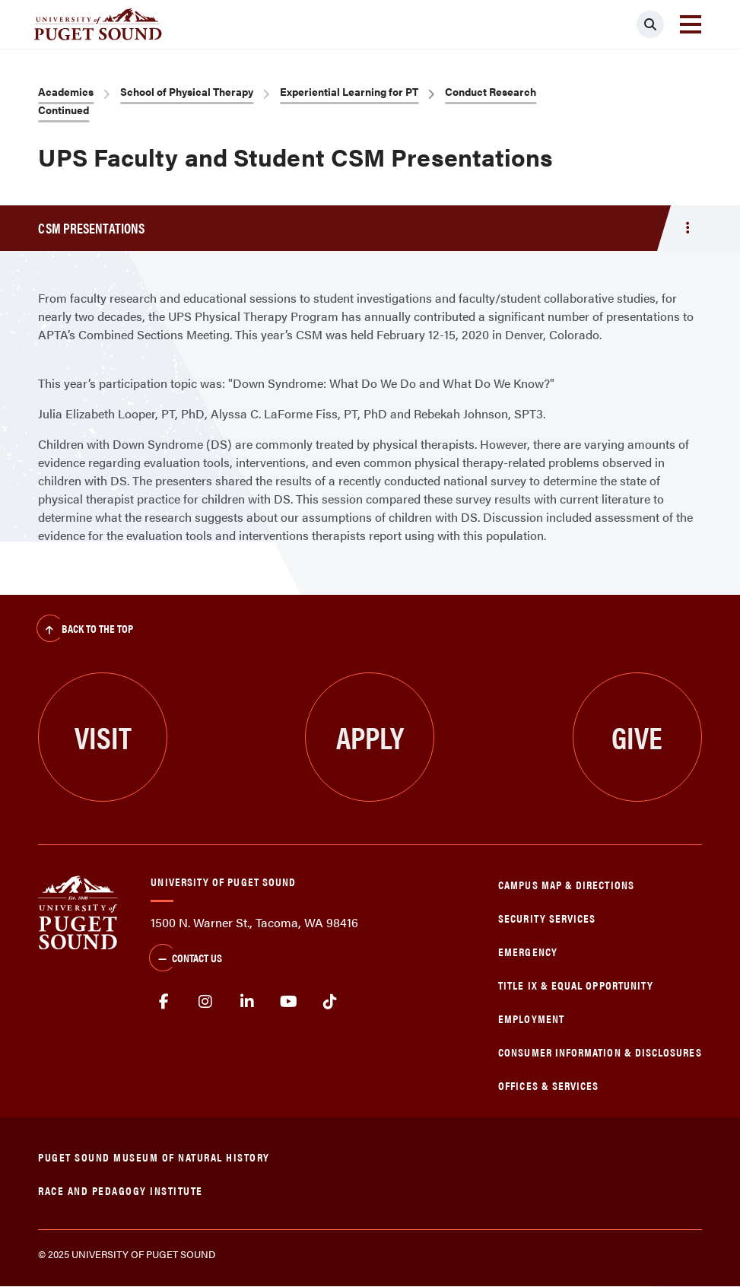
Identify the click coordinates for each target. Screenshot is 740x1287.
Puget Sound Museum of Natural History (154, 1157)
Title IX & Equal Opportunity (575, 985)
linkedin (247, 1001)
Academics (66, 91)
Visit (103, 736)
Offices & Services (548, 1085)
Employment (531, 1018)
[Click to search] (650, 24)
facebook (164, 1001)
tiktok (330, 1001)
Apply (370, 736)
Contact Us (185, 959)
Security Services (546, 918)
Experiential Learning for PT (349, 91)
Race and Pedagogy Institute (120, 1190)
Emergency (527, 951)
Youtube (288, 1001)
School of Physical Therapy (186, 91)
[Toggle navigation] (690, 24)
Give (636, 736)
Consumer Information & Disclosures (599, 1052)
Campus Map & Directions (566, 884)
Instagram (205, 1001)
